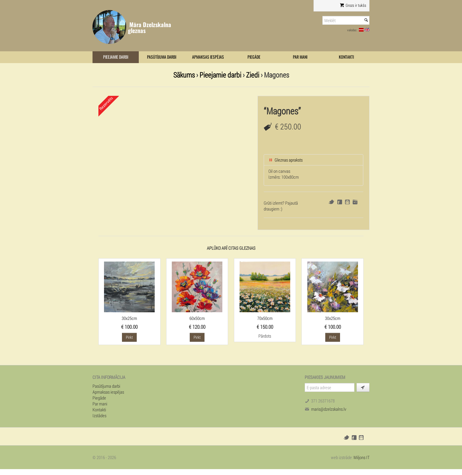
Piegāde (254, 57)
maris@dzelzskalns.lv (328, 409)
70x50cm (265, 318)
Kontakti (346, 57)
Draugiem (347, 202)
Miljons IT (361, 457)
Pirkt (129, 337)
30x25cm (129, 318)
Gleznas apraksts (285, 160)
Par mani (300, 57)
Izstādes (99, 415)
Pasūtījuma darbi (161, 57)
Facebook (339, 202)
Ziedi (252, 75)
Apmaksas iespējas (208, 57)
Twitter (331, 202)
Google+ (355, 202)
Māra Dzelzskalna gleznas (149, 27)
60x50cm (197, 318)
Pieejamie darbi (115, 57)
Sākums (184, 75)
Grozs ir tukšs (353, 5)
